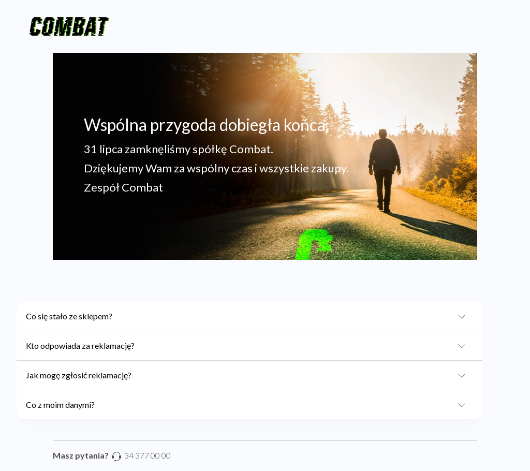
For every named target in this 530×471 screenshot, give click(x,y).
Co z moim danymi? (249, 404)
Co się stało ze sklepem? (249, 316)
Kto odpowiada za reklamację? (249, 345)
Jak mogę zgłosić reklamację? (249, 375)
